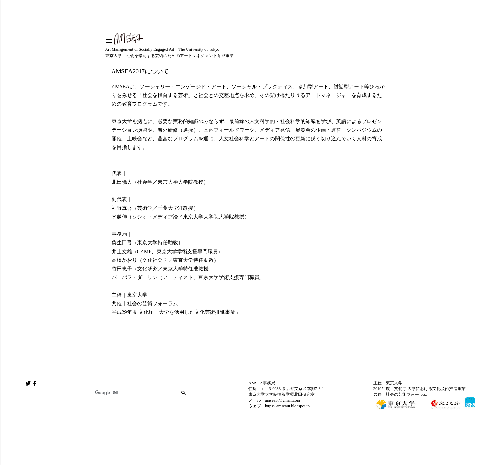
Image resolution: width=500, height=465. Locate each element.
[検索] (129, 392)
